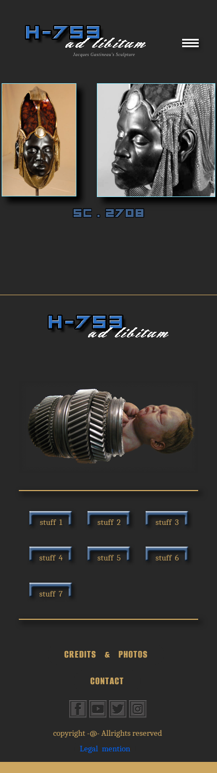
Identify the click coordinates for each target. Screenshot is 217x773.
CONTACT (107, 681)
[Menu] (190, 47)
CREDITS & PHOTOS (106, 654)
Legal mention (105, 749)
